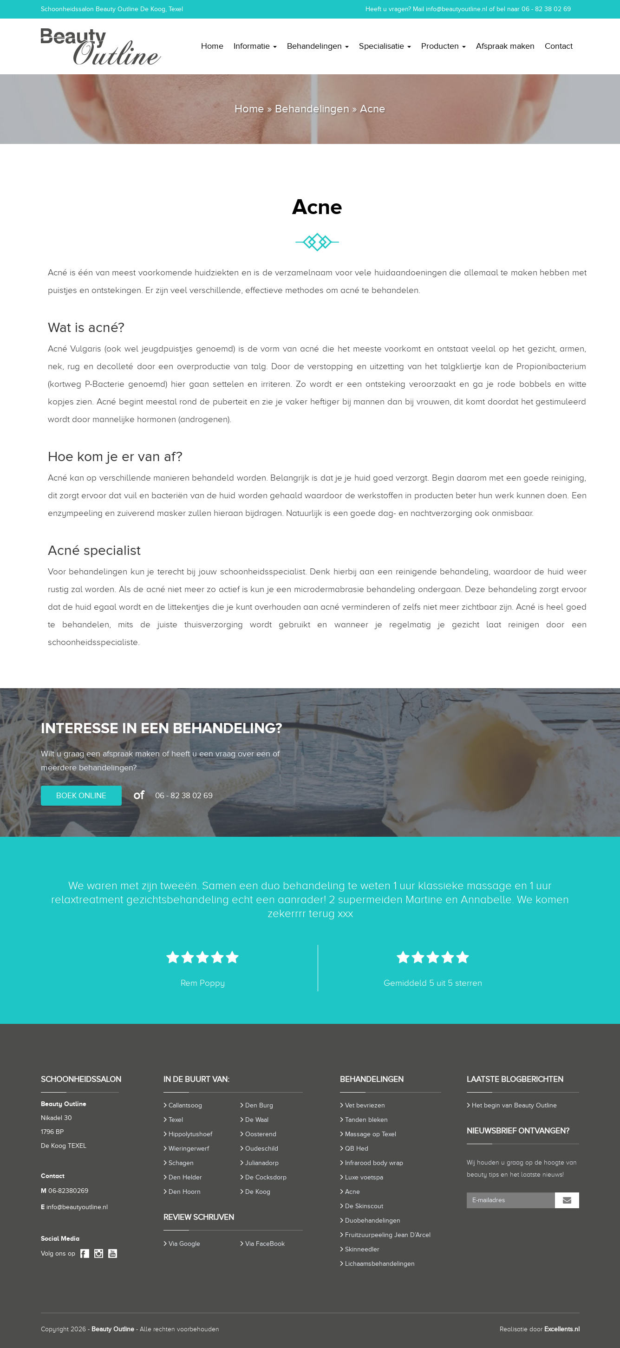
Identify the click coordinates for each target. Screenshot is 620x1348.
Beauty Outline (112, 1329)
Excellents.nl (562, 1329)
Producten (443, 46)
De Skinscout (364, 1206)
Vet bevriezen (365, 1105)
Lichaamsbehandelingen (380, 1263)
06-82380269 (64, 1190)
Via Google (184, 1243)
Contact (559, 46)
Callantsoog (185, 1105)
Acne (352, 1191)
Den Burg (259, 1105)
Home (212, 46)
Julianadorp (262, 1162)
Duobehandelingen (372, 1220)
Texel (176, 1119)
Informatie (255, 46)
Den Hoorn (185, 1191)
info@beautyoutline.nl (456, 9)
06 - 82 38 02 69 (546, 9)
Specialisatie (385, 46)
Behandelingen (318, 46)
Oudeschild (261, 1148)
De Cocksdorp (266, 1177)
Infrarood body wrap (374, 1162)
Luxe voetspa (364, 1177)
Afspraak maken (505, 46)
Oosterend (260, 1134)
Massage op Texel (370, 1134)
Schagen (181, 1162)
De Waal (256, 1119)
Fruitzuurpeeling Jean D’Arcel (388, 1234)
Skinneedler (362, 1249)
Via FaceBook (265, 1243)
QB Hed (356, 1148)
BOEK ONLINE (81, 795)
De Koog (257, 1191)
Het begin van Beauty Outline (514, 1105)
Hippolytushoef (190, 1134)
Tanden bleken (366, 1119)
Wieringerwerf (189, 1148)
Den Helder (185, 1177)
